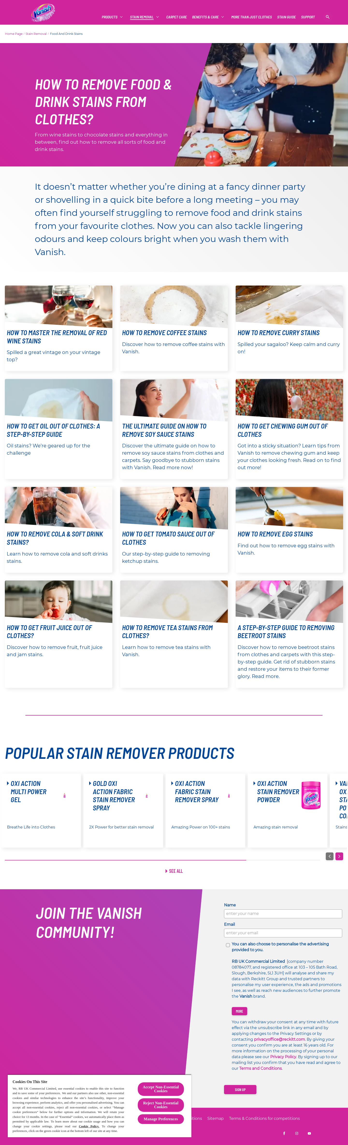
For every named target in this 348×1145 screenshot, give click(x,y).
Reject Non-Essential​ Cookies (161, 1105)
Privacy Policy (283, 1057)
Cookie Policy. (89, 1126)
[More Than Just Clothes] (251, 17)
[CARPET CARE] (176, 17)
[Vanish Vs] (286, 17)
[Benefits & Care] (205, 17)
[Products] (110, 17)
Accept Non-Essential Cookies (161, 1089)
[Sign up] (240, 1089)
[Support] (308, 17)
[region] (99, 1105)
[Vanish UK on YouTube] (309, 1133)
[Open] (328, 17)
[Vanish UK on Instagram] (297, 1133)
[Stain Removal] (142, 17)
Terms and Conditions (260, 1068)
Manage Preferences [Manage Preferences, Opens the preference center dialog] (161, 1119)
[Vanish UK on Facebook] (284, 1133)
